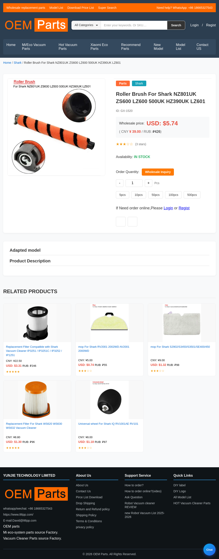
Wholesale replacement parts (25, 7)
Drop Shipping (85, 503)
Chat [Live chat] (209, 549)
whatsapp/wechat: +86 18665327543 (27, 508)
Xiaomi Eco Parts (99, 46)
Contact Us (83, 491)
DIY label (179, 485)
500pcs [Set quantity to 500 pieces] (192, 195)
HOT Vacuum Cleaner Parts (191, 503)
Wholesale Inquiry (158, 172)
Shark (18, 62)
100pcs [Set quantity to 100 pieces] (173, 195)
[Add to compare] (132, 221)
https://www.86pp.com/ (18, 514)
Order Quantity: (127, 172)
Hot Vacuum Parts (68, 46)
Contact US (202, 46)
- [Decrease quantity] (119, 183)
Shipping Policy (86, 515)
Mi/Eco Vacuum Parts (34, 46)
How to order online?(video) (143, 491)
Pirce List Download (89, 497)
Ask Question (133, 497)
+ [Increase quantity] (148, 183)
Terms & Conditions (89, 521)
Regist (211, 25)
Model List (56, 7)
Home (11, 45)
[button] (56, 127)
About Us (82, 485)
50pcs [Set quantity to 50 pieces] (156, 195)
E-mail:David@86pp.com (19, 520)
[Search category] (86, 25)
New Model (158, 46)
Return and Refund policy (93, 509)
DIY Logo (179, 491)
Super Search (107, 7)
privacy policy (85, 527)
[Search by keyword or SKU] (134, 25)
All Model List (182, 497)
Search (176, 25)
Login (194, 25)
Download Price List (80, 7)
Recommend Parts (131, 46)
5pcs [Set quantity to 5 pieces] (122, 195)
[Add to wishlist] (121, 221)
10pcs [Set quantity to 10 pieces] (139, 195)
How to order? (134, 485)
